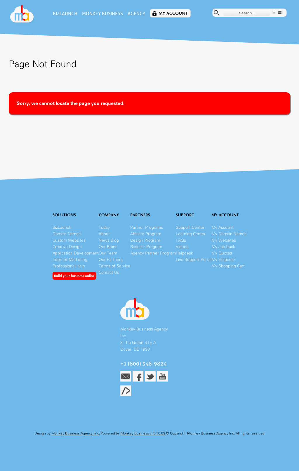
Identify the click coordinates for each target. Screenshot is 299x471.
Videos (182, 246)
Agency (136, 13)
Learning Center (191, 233)
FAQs (181, 240)
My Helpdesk (223, 259)
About (104, 233)
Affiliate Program (145, 233)
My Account (173, 13)
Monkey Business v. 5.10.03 (143, 433)
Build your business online (74, 276)
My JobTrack (223, 246)
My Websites (223, 240)
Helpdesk (184, 253)
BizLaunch (65, 13)
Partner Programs (146, 227)
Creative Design (67, 246)
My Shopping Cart (228, 266)
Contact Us (109, 272)
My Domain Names (228, 233)
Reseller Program (146, 246)
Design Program (145, 240)
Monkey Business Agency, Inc (75, 433)
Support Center (190, 227)
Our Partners (111, 259)
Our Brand (108, 246)
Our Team (108, 253)
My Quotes (221, 253)
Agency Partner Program (153, 253)
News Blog (109, 240)
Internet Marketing (70, 259)
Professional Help (69, 266)
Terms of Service (114, 266)
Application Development (76, 253)
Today (104, 227)
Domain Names (67, 233)
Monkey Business (102, 13)
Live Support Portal (193, 259)
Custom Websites (69, 240)
